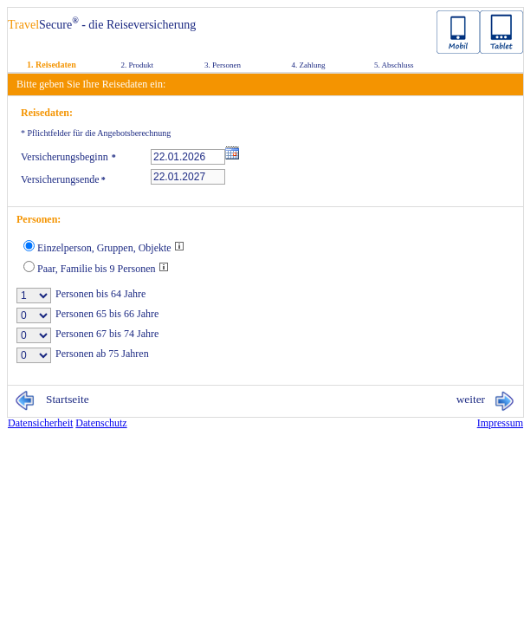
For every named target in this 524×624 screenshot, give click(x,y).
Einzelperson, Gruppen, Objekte (110, 248)
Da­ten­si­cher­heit (40, 423)
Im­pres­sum (500, 423)
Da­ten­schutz (100, 423)
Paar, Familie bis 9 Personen (103, 269)
